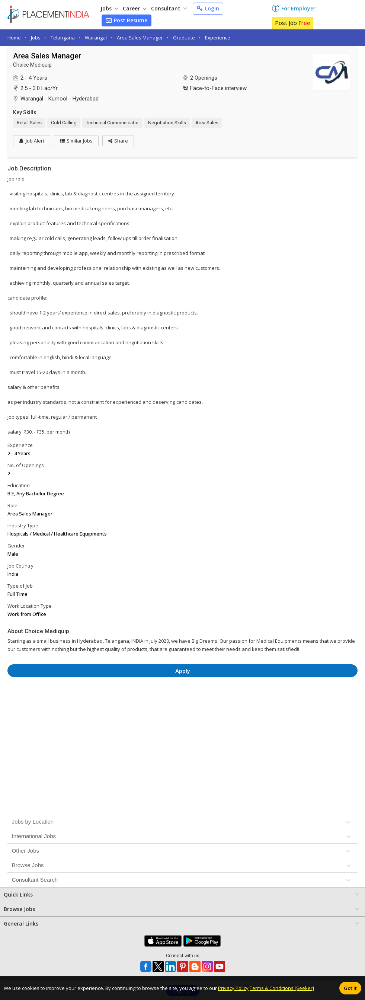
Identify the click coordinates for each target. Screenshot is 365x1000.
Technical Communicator (112, 122)
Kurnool (57, 98)
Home (14, 37)
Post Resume (126, 20)
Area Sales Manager (140, 37)
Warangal (96, 37)
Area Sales (206, 122)
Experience (217, 37)
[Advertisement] (182, 703)
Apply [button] (182, 670)
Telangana (63, 37)
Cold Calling (64, 122)
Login (208, 8)
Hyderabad (86, 98)
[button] (118, 140)
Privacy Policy (233, 988)
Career (134, 8)
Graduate (184, 37)
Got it (350, 988)
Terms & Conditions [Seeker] (282, 988)
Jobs (109, 8)
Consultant (169, 8)
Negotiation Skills (167, 122)
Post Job (292, 22)
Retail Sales (29, 122)
